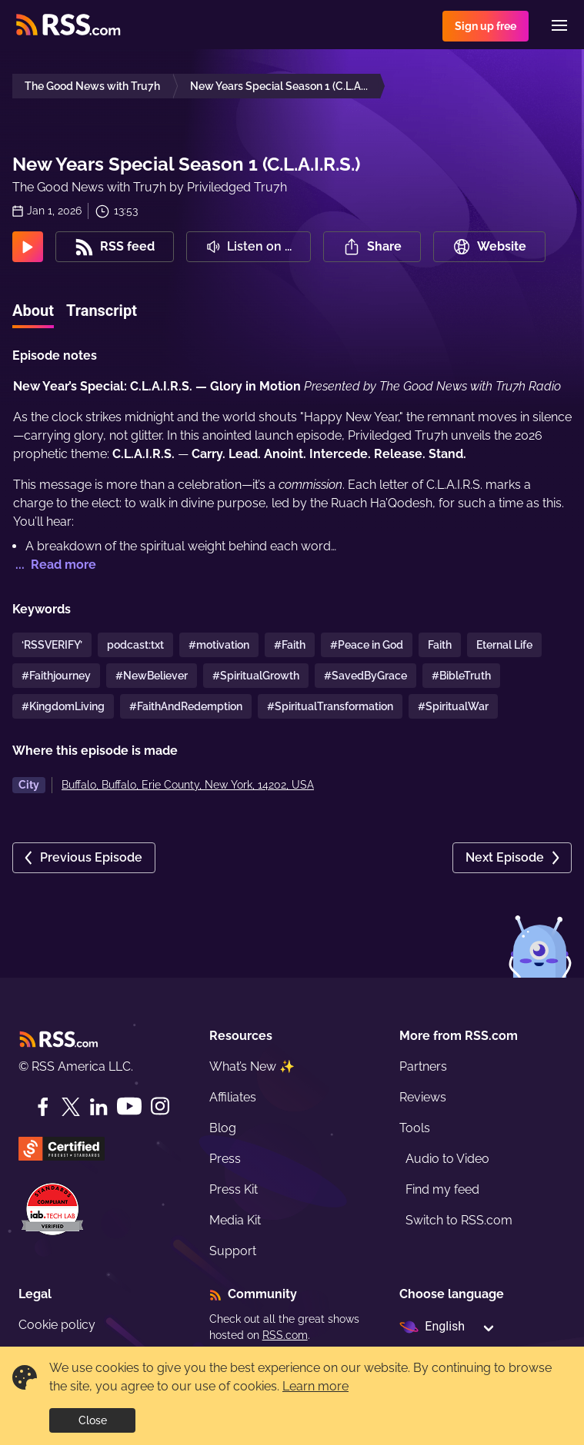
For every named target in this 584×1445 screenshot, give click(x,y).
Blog (222, 1128)
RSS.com (285, 1335)
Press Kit (233, 1189)
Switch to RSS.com (458, 1220)
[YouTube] (129, 1106)
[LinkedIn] (98, 1107)
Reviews (422, 1097)
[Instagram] (160, 1106)
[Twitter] (71, 1107)
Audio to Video (447, 1158)
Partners (423, 1066)
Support (232, 1251)
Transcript (101, 310)
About (33, 310)
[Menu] (559, 25)
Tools (414, 1128)
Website (489, 247)
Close (92, 1420)
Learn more (315, 1386)
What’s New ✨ (252, 1066)
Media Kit (235, 1220)
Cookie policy (56, 1324)
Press (225, 1158)
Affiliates (232, 1097)
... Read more (54, 564)
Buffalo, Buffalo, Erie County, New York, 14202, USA (188, 785)
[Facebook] (43, 1107)
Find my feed (442, 1189)
